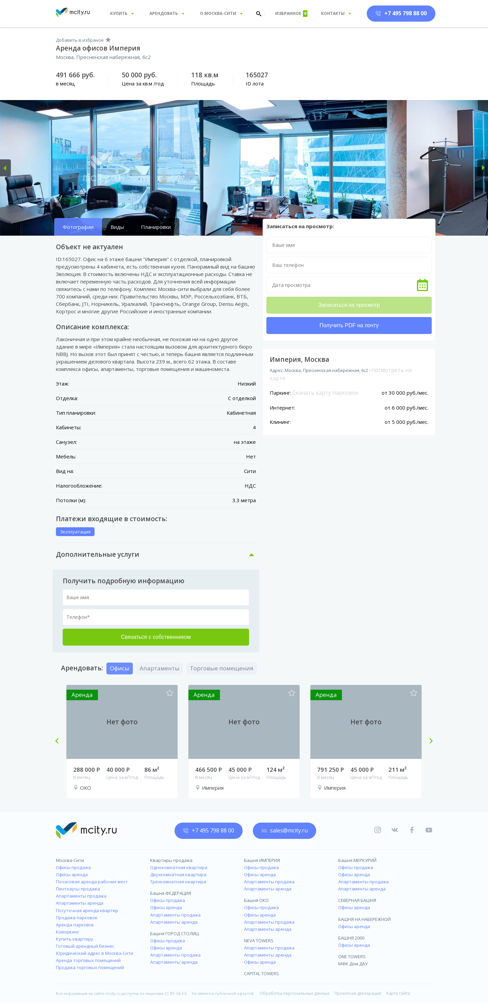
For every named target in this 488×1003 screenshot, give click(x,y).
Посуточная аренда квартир (87, 910)
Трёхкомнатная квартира (178, 882)
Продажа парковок (77, 917)
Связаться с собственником (156, 637)
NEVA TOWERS (258, 941)
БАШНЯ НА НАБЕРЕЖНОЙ (364, 919)
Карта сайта (398, 993)
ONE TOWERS (352, 956)
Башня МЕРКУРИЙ (357, 860)
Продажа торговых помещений (90, 967)
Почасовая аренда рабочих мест (92, 882)
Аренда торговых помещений (88, 960)
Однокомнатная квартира (178, 867)
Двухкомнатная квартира (178, 874)
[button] (5, 167)
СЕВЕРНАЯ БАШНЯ (357, 900)
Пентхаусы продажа (78, 889)
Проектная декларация (357, 993)
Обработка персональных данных (294, 993)
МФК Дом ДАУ (353, 964)
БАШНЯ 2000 (351, 938)
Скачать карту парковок (325, 392)
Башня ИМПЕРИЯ (262, 860)
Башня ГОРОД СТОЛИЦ (174, 933)
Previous (59, 741)
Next (428, 741)
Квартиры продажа (171, 860)
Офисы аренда (72, 874)
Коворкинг (67, 932)
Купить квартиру (74, 939)
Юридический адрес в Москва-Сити (94, 953)
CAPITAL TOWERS (261, 973)
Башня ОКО (256, 900)
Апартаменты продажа (81, 896)
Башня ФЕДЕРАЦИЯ (170, 893)
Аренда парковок (75, 925)
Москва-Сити (70, 860)
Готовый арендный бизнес (85, 946)
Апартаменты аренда (79, 903)
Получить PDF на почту (349, 325)
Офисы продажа (73, 867)
